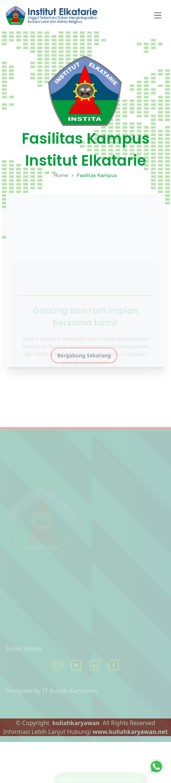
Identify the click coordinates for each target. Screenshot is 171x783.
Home (61, 175)
